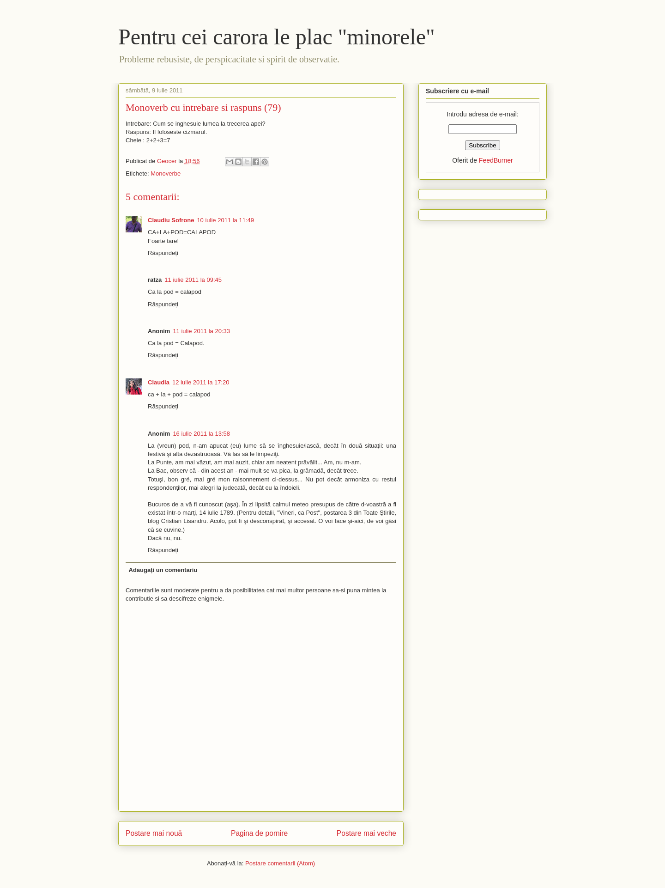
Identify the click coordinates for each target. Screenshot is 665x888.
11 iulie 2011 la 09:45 (193, 279)
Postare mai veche (366, 833)
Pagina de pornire (259, 833)
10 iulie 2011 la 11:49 (225, 220)
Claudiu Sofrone (171, 220)
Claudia (158, 382)
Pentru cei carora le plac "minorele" (276, 36)
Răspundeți (163, 252)
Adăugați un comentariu (163, 569)
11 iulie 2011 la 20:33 (201, 331)
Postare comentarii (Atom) (280, 863)
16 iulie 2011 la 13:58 (201, 433)
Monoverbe (166, 173)
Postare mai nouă (154, 833)
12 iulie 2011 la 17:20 (201, 382)
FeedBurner (496, 160)
